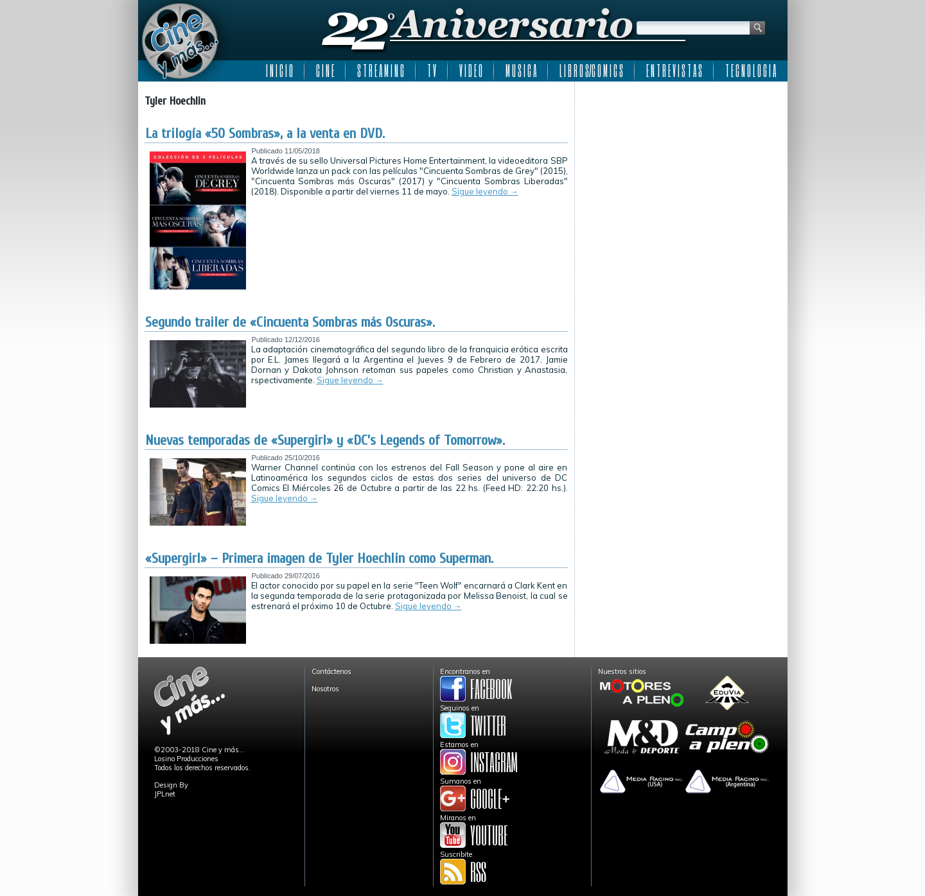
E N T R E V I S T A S (674, 70)
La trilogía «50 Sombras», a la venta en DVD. (265, 133)
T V (431, 70)
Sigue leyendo (485, 191)
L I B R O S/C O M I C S (591, 70)
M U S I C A (521, 70)
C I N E (325, 70)
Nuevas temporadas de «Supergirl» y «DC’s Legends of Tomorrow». (325, 440)
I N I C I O (279, 70)
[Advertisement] (681, 168)
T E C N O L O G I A (750, 70)
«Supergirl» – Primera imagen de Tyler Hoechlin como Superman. (319, 558)
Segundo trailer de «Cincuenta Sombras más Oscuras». (290, 322)
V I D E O (470, 70)
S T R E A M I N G (380, 70)
